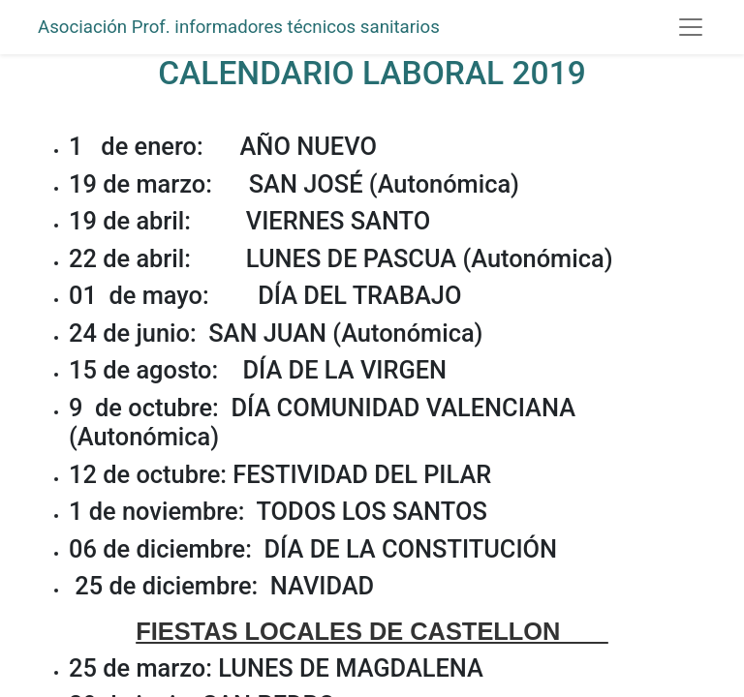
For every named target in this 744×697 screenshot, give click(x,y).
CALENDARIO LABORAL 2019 (372, 73)
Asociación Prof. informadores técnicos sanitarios (239, 27)
